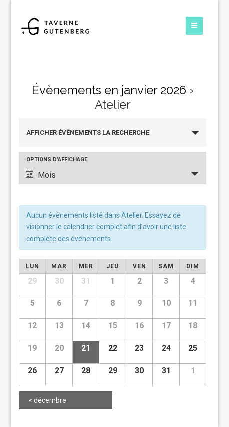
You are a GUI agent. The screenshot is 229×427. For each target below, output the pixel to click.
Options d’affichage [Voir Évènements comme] (56, 159)
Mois (41, 175)
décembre (47, 400)
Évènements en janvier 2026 (109, 90)
